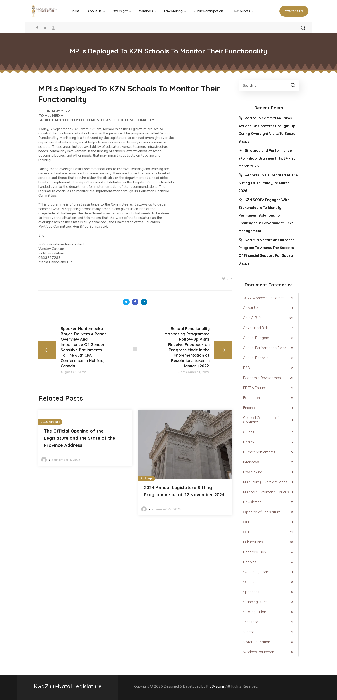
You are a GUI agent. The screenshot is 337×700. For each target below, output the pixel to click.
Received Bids (268, 552)
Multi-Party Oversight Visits (268, 482)
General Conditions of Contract (268, 419)
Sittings (147, 479)
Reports (268, 562)
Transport (268, 622)
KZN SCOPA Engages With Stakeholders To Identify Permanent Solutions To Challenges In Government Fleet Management (266, 215)
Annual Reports (268, 358)
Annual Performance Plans (268, 348)
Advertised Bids (268, 328)
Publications (268, 542)
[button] (294, 11)
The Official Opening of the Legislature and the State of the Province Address (79, 438)
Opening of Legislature (268, 512)
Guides (268, 432)
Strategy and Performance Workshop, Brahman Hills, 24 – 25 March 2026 (267, 158)
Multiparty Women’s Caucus (268, 492)
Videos (268, 632)
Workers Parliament (268, 652)
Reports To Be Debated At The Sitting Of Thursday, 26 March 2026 (268, 183)
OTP (268, 532)
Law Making (268, 472)
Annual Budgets (268, 338)
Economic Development (268, 378)
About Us (268, 308)
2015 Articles (50, 422)
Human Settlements (268, 452)
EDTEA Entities (268, 388)
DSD (268, 368)
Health (268, 442)
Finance (268, 407)
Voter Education (268, 642)
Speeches (268, 592)
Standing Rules (268, 602)
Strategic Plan (268, 612)
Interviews (268, 462)
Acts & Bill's (268, 318)
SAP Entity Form (268, 572)
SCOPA (268, 582)
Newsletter (268, 502)
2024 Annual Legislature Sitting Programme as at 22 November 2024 (184, 491)
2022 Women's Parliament (268, 298)
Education (268, 397)
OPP (268, 522)
